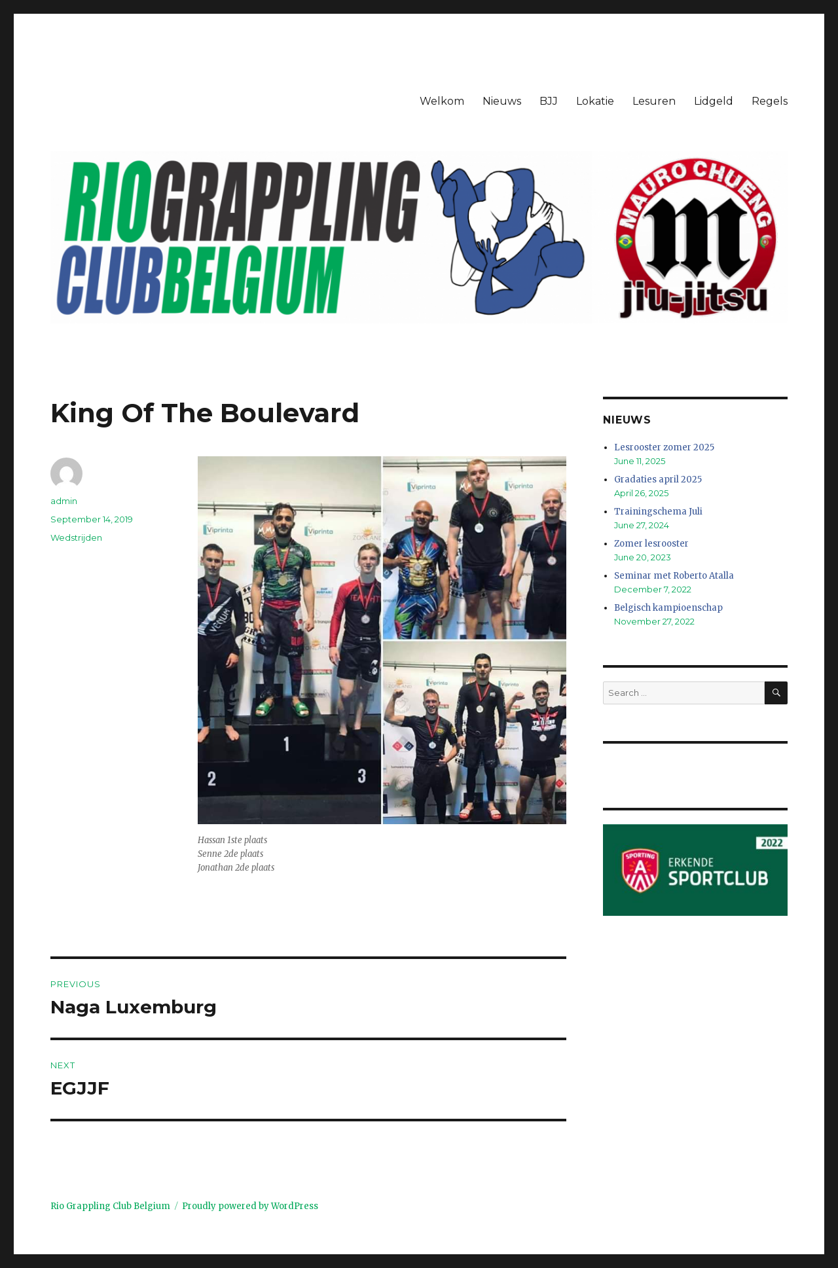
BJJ (548, 101)
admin (63, 501)
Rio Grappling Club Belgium (110, 1206)
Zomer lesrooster (651, 543)
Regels (770, 101)
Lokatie (595, 101)
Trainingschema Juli (658, 511)
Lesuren (654, 101)
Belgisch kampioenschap (668, 607)
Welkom (442, 101)
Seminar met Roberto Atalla (674, 575)
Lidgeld (713, 101)
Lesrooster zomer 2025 (664, 447)
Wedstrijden (76, 537)
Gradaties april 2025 (658, 479)
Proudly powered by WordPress (250, 1206)
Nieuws (502, 101)
